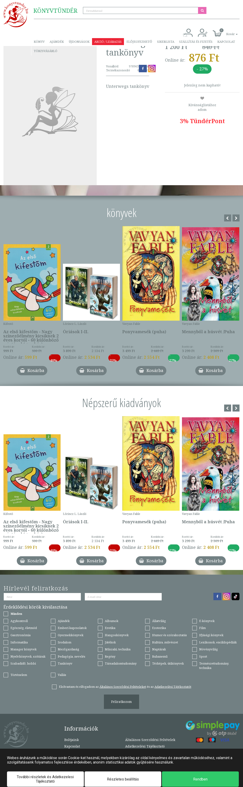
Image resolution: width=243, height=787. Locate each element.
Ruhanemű (160, 656)
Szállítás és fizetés (195, 42)
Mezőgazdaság (68, 649)
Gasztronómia (20, 635)
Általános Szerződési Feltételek (150, 740)
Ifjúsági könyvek (211, 635)
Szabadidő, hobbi (23, 663)
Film (202, 628)
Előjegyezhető (139, 42)
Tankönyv (65, 663)
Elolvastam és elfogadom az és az (125, 687)
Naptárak (159, 649)
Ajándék (57, 42)
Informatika (19, 642)
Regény (110, 656)
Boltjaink (71, 740)
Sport (203, 656)
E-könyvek (207, 621)
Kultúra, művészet (165, 642)
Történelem (18, 675)
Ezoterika (159, 628)
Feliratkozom (121, 701)
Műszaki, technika (117, 649)
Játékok (110, 642)
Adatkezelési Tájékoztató (145, 746)
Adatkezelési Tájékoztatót (172, 687)
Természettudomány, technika (214, 665)
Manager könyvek (23, 649)
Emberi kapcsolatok (72, 628)
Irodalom (64, 642)
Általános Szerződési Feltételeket (122, 687)
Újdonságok (79, 42)
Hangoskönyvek (117, 635)
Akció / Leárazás (108, 42)
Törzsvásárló (45, 51)
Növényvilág (208, 649)
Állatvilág (159, 621)
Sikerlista (165, 42)
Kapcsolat (226, 42)
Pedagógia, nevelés (71, 656)
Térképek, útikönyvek (168, 663)
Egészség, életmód (23, 628)
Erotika (110, 628)
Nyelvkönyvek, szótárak (27, 656)
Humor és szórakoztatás (169, 635)
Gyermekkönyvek (70, 635)
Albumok (111, 621)
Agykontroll (19, 621)
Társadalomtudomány (121, 663)
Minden (16, 614)
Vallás (62, 675)
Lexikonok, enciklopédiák (218, 642)
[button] (226, 31)
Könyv (39, 42)
